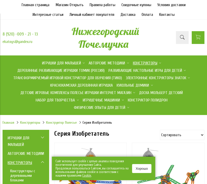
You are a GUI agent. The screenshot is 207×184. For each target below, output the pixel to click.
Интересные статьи (48, 14)
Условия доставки (171, 5)
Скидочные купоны (136, 5)
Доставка (127, 14)
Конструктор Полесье (61, 122)
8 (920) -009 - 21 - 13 (20, 34)
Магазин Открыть (70, 5)
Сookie (86, 175)
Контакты (167, 14)
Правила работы (102, 5)
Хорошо (142, 168)
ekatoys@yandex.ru (17, 41)
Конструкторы (30, 122)
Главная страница (35, 5)
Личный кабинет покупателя (92, 14)
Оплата (147, 14)
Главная (8, 122)
